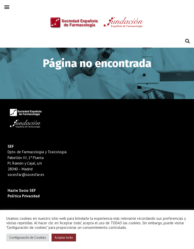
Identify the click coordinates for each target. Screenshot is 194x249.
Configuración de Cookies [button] (27, 237)
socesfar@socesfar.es (26, 174)
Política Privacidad (24, 196)
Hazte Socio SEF (22, 190)
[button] (7, 7)
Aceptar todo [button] (64, 237)
